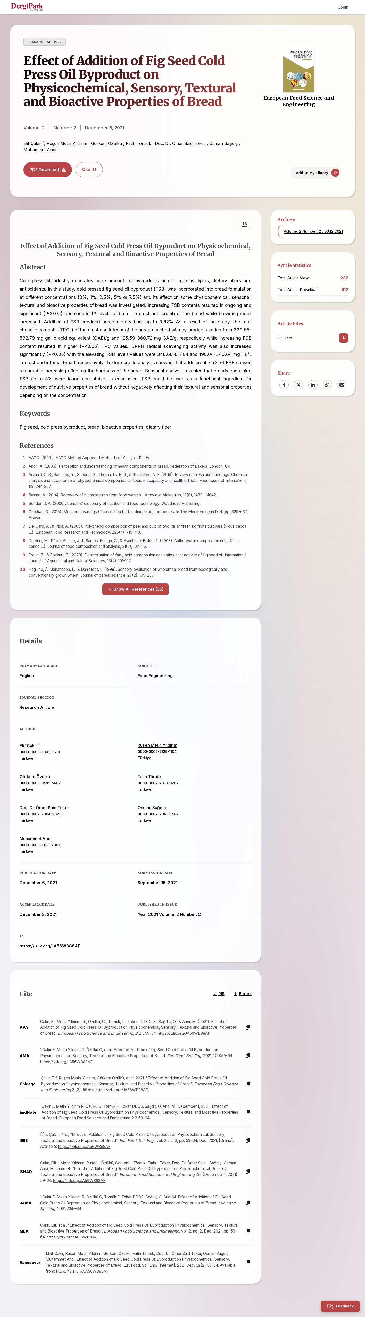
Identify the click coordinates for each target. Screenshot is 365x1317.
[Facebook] (284, 384)
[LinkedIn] (313, 384)
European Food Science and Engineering (299, 101)
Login (343, 7)
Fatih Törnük (138, 143)
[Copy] (246, 1033)
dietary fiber (159, 428)
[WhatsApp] (327, 384)
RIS (217, 1000)
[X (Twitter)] (298, 384)
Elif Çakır (32, 143)
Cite (89, 169)
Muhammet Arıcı (39, 149)
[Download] (343, 338)
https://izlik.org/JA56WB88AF (51, 949)
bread (95, 428)
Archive (286, 219)
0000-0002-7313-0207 (158, 787)
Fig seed (30, 428)
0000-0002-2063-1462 (158, 818)
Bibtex (241, 1000)
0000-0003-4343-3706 (42, 756)
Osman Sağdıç (223, 143)
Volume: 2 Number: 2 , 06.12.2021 (313, 231)
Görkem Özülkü (106, 143)
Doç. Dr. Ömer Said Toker (180, 143)
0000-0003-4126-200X (41, 849)
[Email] (341, 384)
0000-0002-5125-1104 (157, 755)
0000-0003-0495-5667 (41, 787)
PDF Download (48, 169)
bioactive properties (124, 428)
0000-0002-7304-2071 (41, 818)
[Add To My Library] (316, 171)
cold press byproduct (64, 428)
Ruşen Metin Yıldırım (67, 143)
